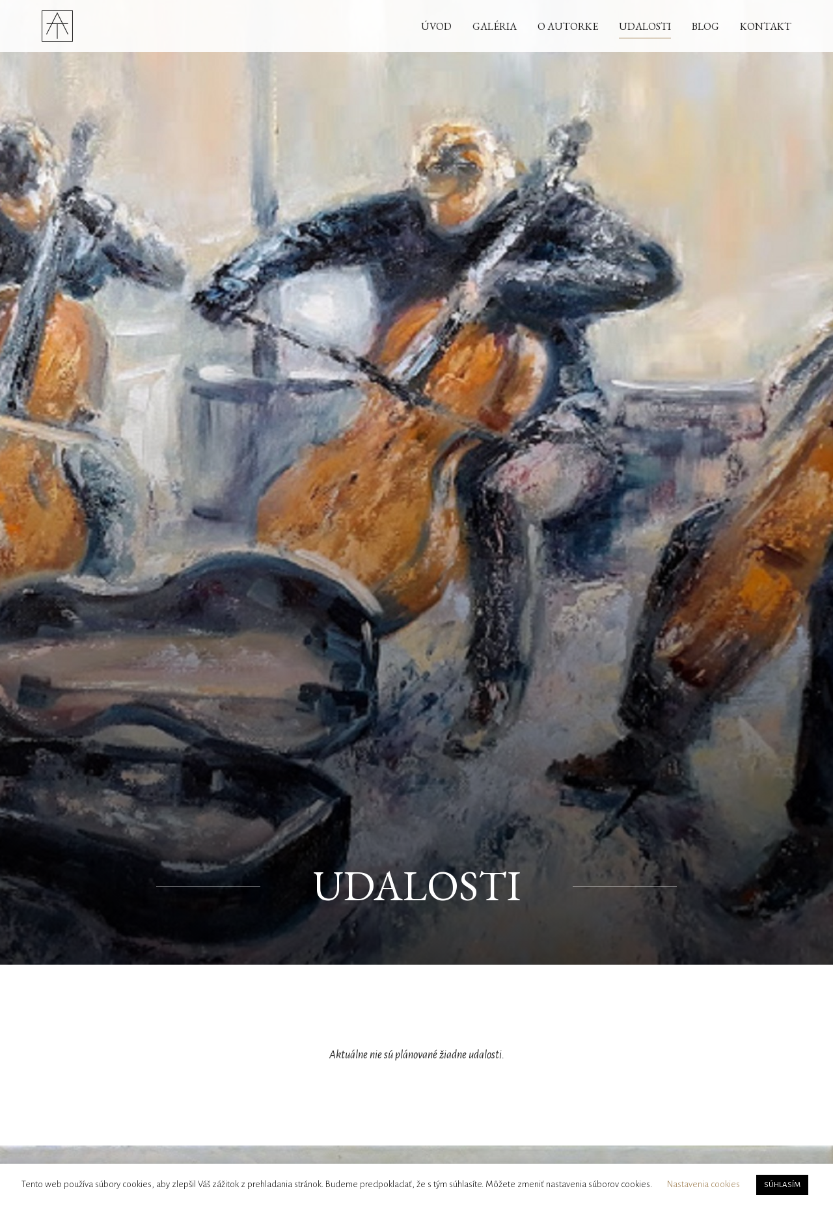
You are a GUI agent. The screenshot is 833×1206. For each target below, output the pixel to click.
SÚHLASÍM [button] (782, 1185)
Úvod (436, 26)
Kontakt (765, 26)
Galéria (494, 26)
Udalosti (645, 26)
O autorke (568, 26)
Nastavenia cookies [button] (703, 1184)
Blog (705, 26)
